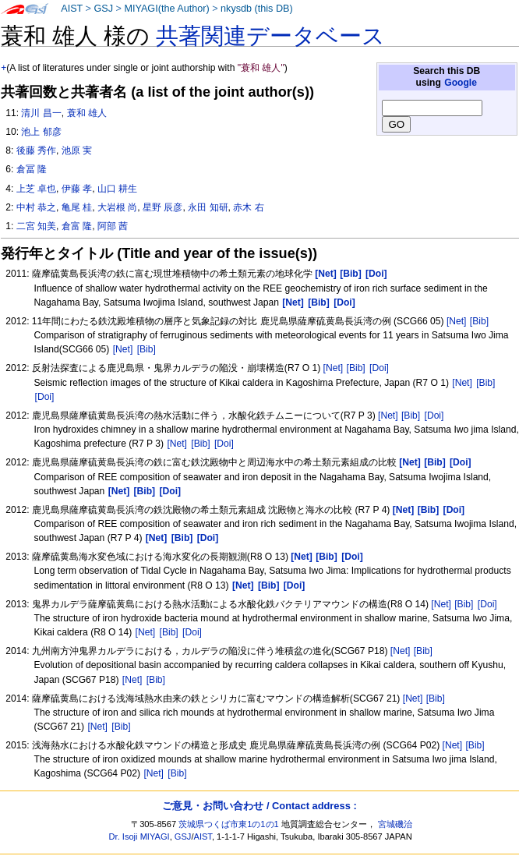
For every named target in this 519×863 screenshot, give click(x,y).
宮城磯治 (395, 824)
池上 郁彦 (41, 131)
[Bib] (479, 321)
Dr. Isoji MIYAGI (139, 836)
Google (460, 82)
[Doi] (379, 368)
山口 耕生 (117, 188)
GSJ (103, 8)
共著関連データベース (270, 35)
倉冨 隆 (31, 169)
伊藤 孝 (77, 188)
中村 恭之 (36, 207)
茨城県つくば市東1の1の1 (228, 824)
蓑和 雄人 (87, 113)
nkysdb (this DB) (257, 8)
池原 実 (77, 150)
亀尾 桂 (77, 207)
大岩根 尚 (117, 207)
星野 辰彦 (162, 207)
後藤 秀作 (36, 150)
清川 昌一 (41, 113)
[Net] (457, 321)
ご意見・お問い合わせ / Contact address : (259, 806)
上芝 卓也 (36, 188)
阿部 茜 (112, 226)
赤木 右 (248, 207)
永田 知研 (208, 207)
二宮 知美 (36, 226)
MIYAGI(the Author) (166, 8)
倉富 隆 (77, 226)
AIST (72, 8)
